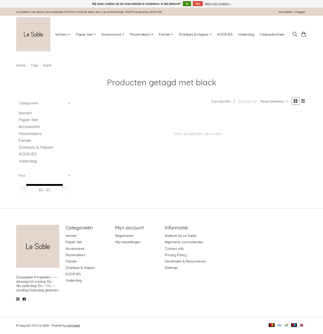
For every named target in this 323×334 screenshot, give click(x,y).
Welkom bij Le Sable (180, 235)
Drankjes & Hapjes (36, 147)
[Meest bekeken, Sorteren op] (274, 101)
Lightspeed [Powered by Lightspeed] (73, 325)
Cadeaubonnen (272, 34)
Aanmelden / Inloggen (292, 12)
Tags (34, 65)
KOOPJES (225, 34)
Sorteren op (247, 101)
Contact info (174, 248)
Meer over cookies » (218, 3)
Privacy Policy (175, 255)
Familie (25, 140)
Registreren (124, 235)
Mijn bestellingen (128, 242)
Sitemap (171, 267)
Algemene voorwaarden (184, 242)
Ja (186, 3)
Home (21, 65)
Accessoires (29, 126)
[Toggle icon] (294, 34)
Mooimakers (30, 133)
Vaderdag (246, 34)
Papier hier (28, 119)
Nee (197, 3)
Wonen (25, 112)
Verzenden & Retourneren (185, 261)
